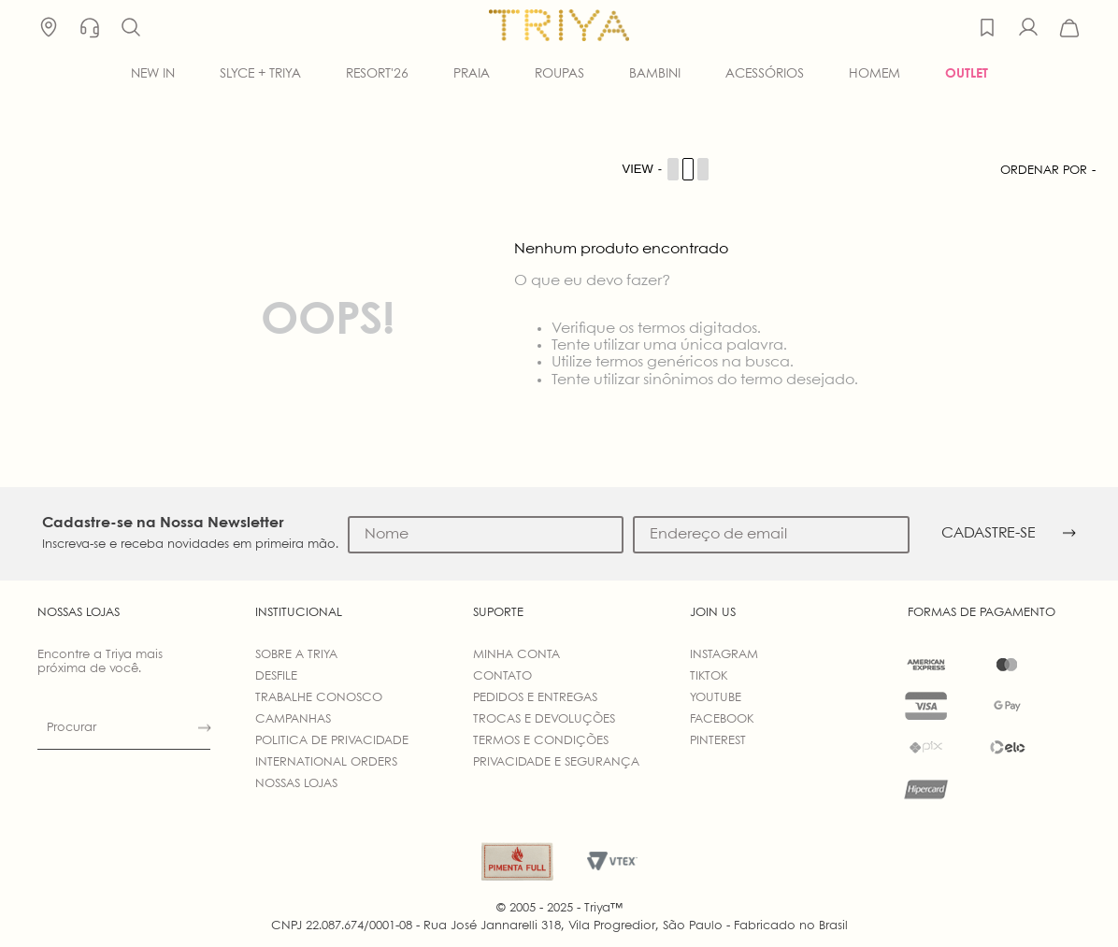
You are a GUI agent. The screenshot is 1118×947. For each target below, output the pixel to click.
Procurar (71, 728)
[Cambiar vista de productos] (666, 169)
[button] (130, 28)
